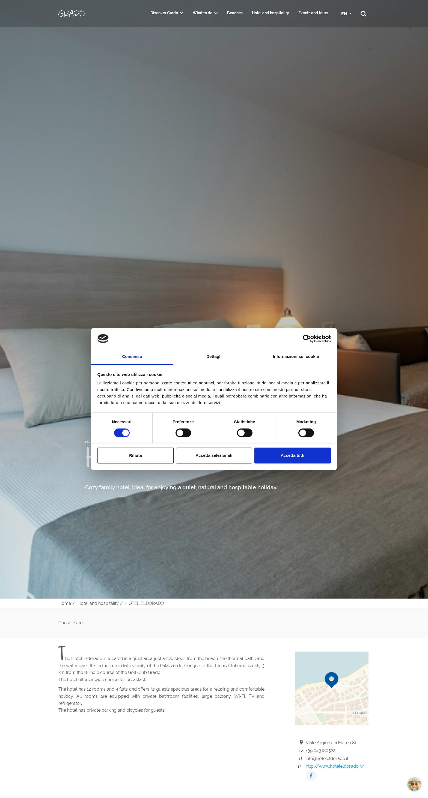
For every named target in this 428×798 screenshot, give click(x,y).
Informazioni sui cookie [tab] (296, 356)
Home (64, 603)
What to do (202, 13)
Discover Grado (164, 13)
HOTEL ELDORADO (144, 603)
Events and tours (313, 13)
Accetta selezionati (213, 455)
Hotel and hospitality (270, 13)
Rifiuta (135, 455)
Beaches (235, 13)
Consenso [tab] (132, 356)
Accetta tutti (292, 455)
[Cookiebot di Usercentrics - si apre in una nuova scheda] (307, 338)
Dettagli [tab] (214, 356)
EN (344, 13)
